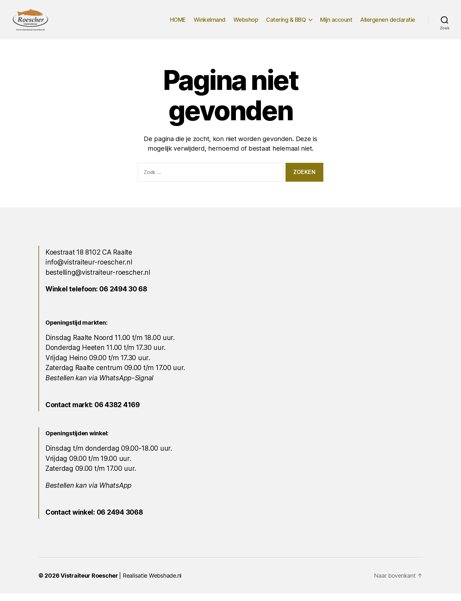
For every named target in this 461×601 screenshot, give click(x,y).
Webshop (245, 23)
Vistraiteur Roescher (89, 583)
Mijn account (336, 23)
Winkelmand (209, 23)
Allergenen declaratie (387, 23)
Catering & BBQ (286, 23)
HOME (178, 23)
